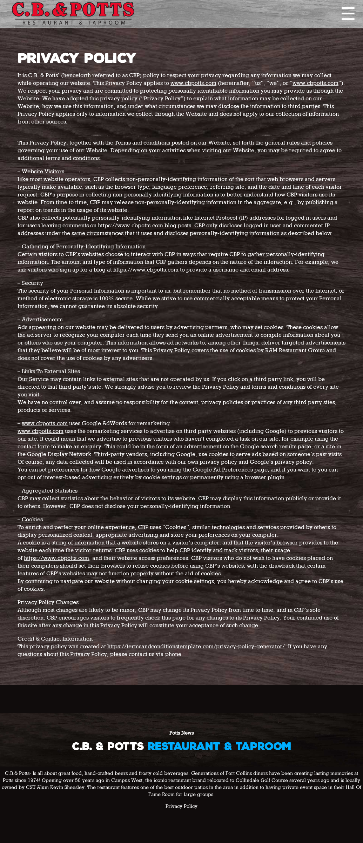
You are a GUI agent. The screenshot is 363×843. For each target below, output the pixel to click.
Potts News (181, 733)
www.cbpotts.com (193, 83)
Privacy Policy (181, 806)
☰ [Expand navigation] (348, 14)
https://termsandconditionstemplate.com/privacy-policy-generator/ (196, 647)
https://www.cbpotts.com (130, 226)
